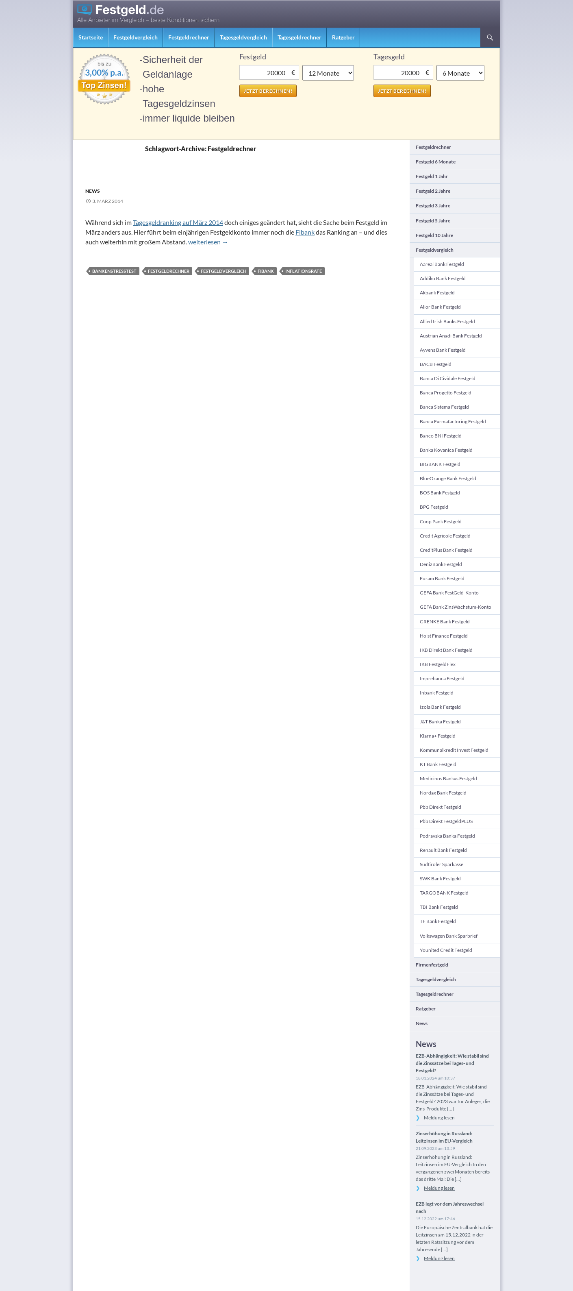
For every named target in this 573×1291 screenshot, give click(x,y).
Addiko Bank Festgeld (443, 278)
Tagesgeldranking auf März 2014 (178, 222)
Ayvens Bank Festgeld (443, 350)
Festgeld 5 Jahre (433, 221)
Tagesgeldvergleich (243, 37)
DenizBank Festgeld (441, 564)
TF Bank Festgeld (438, 921)
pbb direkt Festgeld (440, 807)
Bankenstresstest (114, 271)
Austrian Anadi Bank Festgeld (451, 336)
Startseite (90, 37)
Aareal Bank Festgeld (442, 264)
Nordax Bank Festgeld (443, 793)
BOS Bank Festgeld (440, 493)
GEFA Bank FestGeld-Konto (449, 593)
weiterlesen (208, 242)
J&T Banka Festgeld (440, 721)
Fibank (305, 232)
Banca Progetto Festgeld (445, 393)
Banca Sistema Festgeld (444, 407)
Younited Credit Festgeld (446, 950)
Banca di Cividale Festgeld (447, 378)
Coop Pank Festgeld (441, 521)
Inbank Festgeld (437, 693)
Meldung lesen (439, 1118)
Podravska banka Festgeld (447, 836)
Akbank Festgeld (437, 293)
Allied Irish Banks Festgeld (447, 321)
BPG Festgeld (434, 507)
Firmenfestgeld (432, 965)
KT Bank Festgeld (438, 764)
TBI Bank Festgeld (439, 907)
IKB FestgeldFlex (438, 664)
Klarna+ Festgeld (438, 736)
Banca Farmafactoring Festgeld (453, 421)
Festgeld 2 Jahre (433, 191)
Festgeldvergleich (135, 37)
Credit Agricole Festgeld (445, 536)
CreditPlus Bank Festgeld (446, 550)
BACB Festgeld (435, 364)
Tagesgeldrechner (299, 37)
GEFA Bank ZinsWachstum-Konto (455, 607)
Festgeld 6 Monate (436, 162)
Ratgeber (343, 37)
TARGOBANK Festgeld (444, 893)
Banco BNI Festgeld (441, 436)
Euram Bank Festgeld (442, 578)
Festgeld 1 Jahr (432, 176)
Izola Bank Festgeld (440, 707)
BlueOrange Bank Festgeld (448, 478)
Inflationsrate (303, 271)
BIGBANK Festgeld (440, 464)
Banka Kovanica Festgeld (446, 450)
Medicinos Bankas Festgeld (448, 778)
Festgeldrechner (188, 37)
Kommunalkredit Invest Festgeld (454, 750)
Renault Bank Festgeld (443, 850)
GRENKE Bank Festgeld (445, 621)
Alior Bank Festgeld (440, 307)
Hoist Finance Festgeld (444, 636)
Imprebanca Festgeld (442, 678)
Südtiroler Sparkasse (441, 864)
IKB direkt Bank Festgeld (446, 650)
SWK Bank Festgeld (440, 878)
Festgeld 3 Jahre (433, 205)
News (92, 191)
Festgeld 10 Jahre (434, 235)
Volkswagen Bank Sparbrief (449, 936)
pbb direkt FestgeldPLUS (446, 821)
